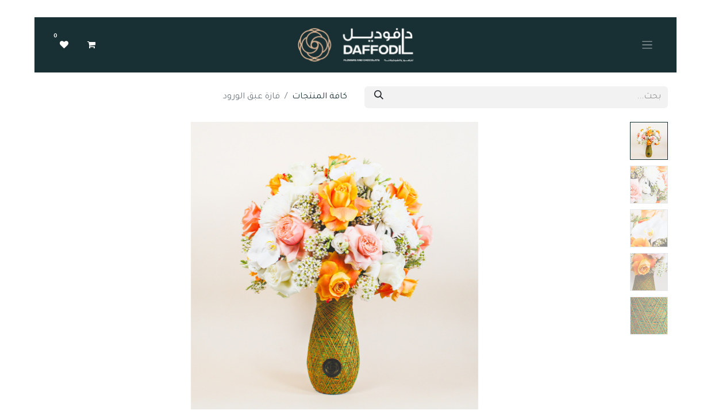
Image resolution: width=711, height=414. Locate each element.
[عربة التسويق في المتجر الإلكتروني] (91, 44)
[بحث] (378, 97)
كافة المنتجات (319, 97)
